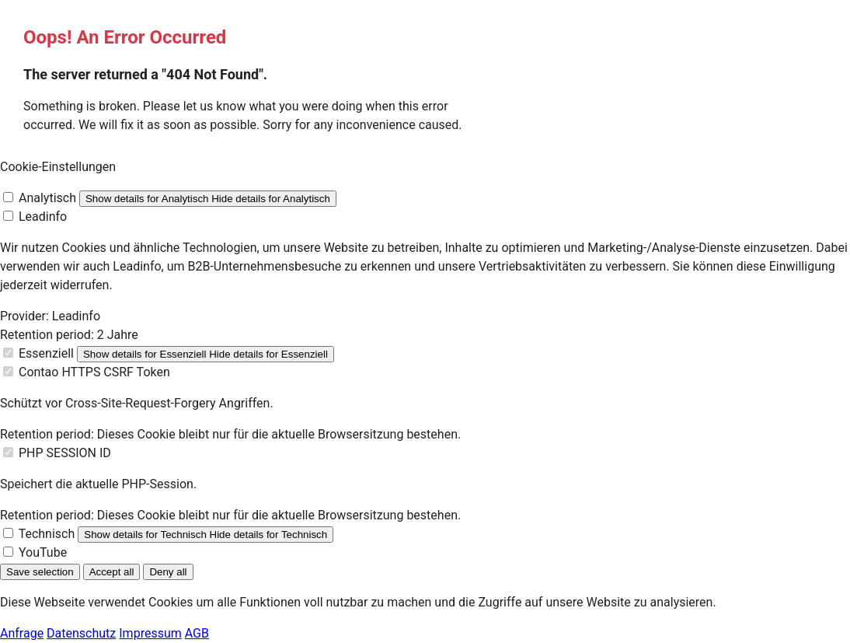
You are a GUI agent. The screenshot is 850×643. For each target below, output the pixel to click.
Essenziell (46, 353)
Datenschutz (81, 633)
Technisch (47, 533)
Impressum (150, 633)
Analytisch (47, 197)
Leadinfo (43, 216)
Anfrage (22, 633)
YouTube (43, 552)
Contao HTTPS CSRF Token (94, 372)
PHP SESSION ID (65, 453)
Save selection (40, 572)
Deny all (167, 572)
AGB (197, 633)
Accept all (111, 572)
